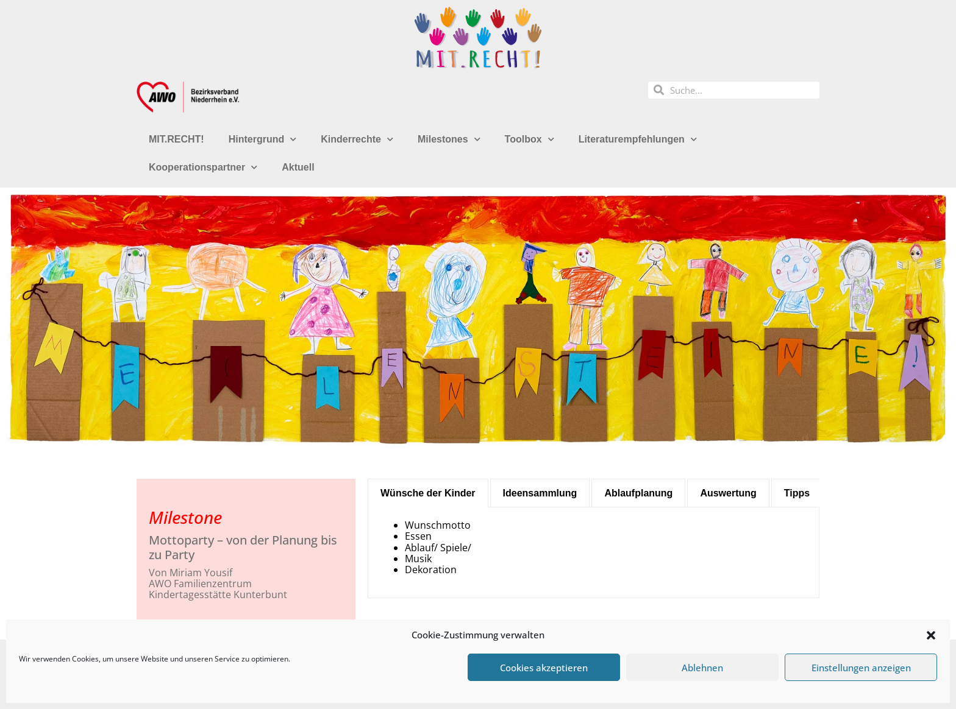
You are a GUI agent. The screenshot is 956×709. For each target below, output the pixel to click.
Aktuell (298, 167)
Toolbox (529, 139)
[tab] (428, 493)
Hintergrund (263, 139)
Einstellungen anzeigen (861, 667)
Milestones (449, 139)
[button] (931, 635)
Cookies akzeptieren (544, 667)
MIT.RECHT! (176, 139)
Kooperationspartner (203, 167)
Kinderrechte (357, 139)
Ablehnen (702, 667)
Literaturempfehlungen (638, 139)
